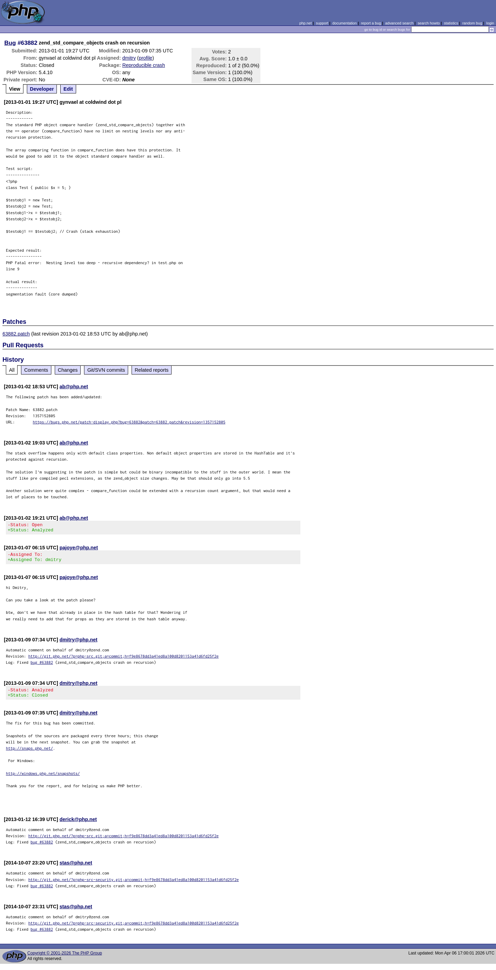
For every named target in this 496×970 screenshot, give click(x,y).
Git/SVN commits (106, 370)
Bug (10, 42)
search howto (428, 23)
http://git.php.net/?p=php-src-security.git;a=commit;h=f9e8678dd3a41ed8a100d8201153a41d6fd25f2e (133, 885)
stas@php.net (76, 869)
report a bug (371, 23)
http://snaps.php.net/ (29, 754)
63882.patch (16, 334)
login (490, 23)
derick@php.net (78, 825)
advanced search (399, 23)
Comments (36, 370)
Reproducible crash (143, 65)
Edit (68, 89)
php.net (305, 23)
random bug (472, 23)
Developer (42, 89)
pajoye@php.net (79, 549)
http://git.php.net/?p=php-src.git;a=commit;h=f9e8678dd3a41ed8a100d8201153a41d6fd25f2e (123, 660)
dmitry (129, 58)
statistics (451, 23)
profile (145, 58)
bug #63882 (42, 666)
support (322, 23)
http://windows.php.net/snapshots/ (43, 779)
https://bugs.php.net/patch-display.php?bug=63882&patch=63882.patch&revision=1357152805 (129, 422)
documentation (344, 23)
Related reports (151, 370)
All (11, 370)
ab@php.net (74, 386)
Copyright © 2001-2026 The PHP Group (64, 959)
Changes (68, 370)
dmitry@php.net (78, 644)
